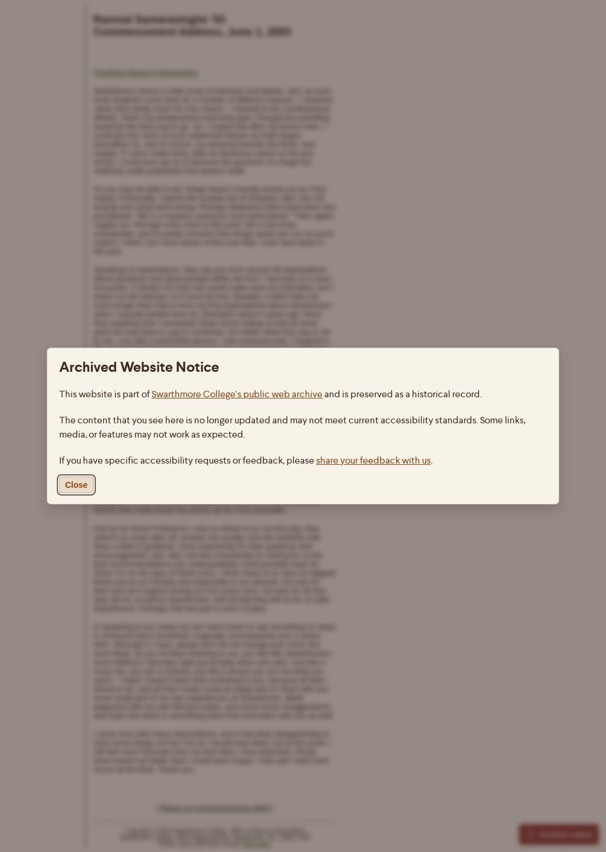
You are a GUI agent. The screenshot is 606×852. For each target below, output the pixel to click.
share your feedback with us (373, 460)
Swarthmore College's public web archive (237, 394)
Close (76, 485)
